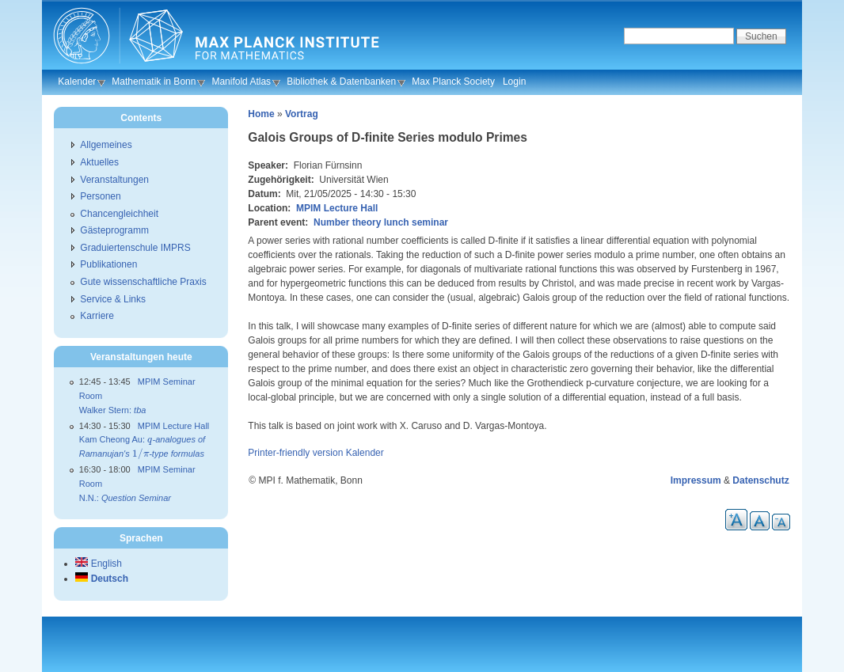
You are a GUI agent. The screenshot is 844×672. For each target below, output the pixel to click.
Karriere (97, 315)
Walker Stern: (112, 410)
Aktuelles (99, 162)
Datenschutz (760, 480)
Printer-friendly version (295, 452)
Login (514, 81)
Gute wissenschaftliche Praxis (143, 281)
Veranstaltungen (114, 179)
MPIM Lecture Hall (337, 208)
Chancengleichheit (119, 213)
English (98, 563)
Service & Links (113, 299)
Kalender (77, 81)
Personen (100, 196)
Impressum (696, 480)
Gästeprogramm (114, 230)
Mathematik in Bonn (154, 81)
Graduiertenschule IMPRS (135, 247)
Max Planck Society (453, 81)
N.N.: (125, 498)
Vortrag (301, 114)
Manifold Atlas (241, 81)
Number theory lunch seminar (381, 222)
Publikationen (108, 264)
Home (261, 114)
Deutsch (101, 578)
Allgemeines (105, 144)
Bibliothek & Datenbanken (341, 81)
